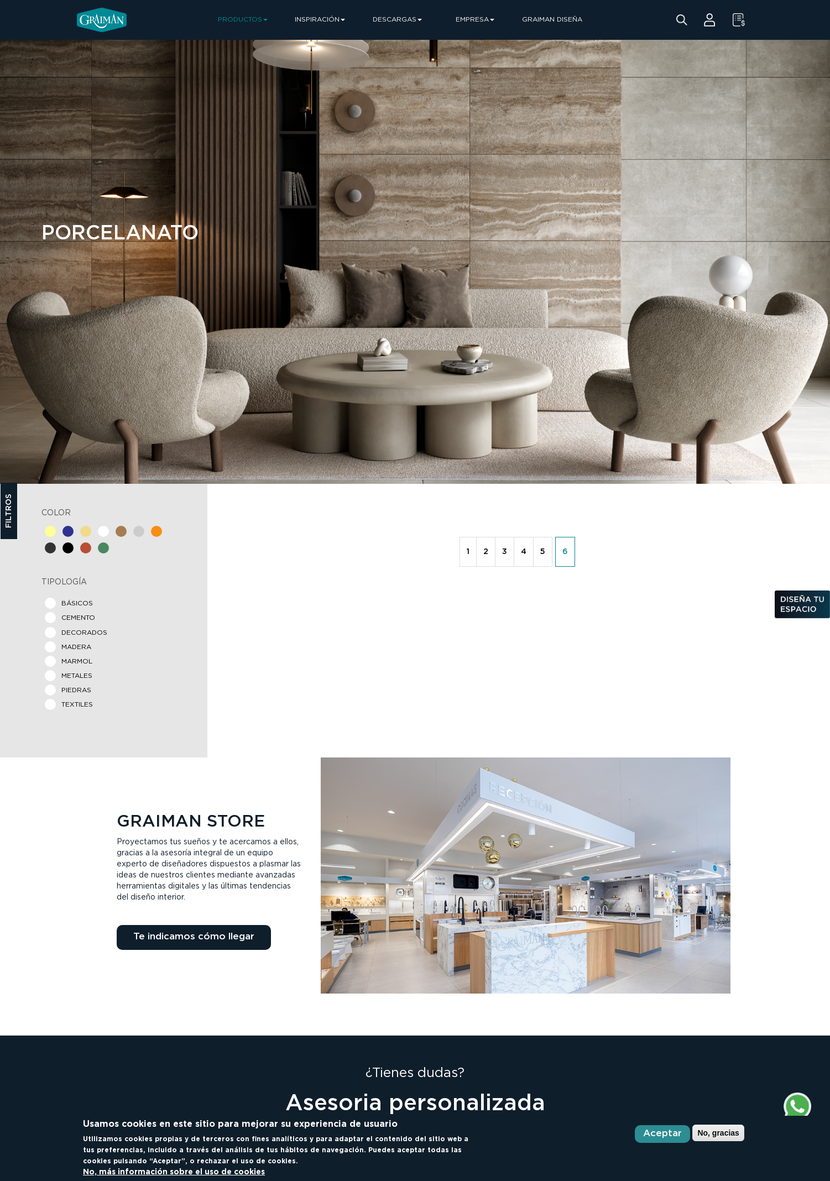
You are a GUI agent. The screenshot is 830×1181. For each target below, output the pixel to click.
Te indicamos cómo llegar (193, 937)
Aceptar (662, 1134)
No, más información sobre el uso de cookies (174, 1172)
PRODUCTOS (243, 20)
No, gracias (718, 1132)
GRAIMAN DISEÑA (552, 20)
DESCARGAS (397, 20)
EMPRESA (475, 20)
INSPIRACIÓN (320, 20)
